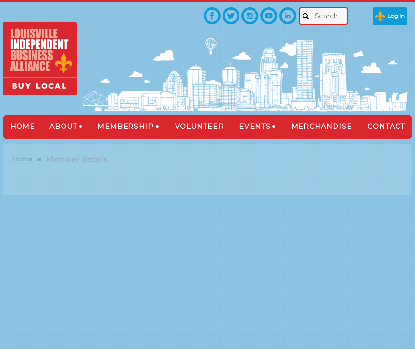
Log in (396, 15)
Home (22, 159)
